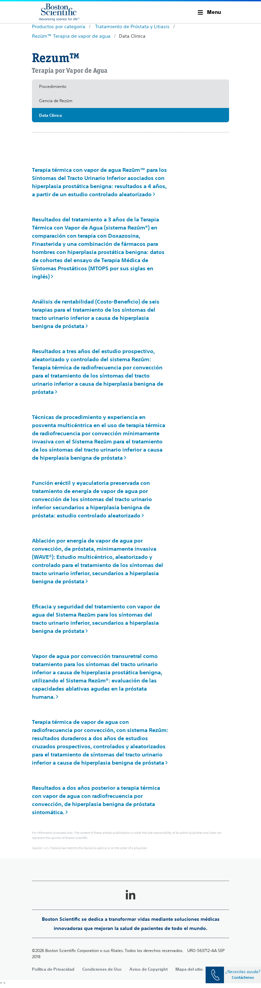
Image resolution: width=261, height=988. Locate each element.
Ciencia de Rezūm (55, 101)
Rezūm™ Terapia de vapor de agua (71, 36)
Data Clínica (132, 36)
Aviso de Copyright (148, 969)
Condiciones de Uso (102, 969)
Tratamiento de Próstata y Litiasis (132, 26)
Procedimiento (52, 86)
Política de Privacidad (53, 969)
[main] (130, 501)
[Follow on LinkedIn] (130, 895)
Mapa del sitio (189, 969)
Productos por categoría (58, 26)
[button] (209, 12)
